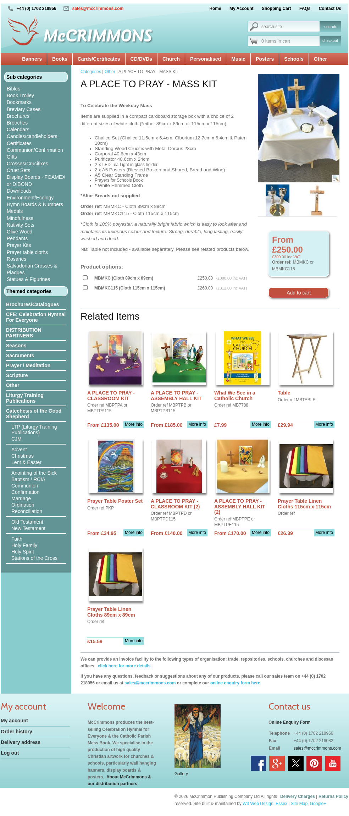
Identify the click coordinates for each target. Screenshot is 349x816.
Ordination (22, 505)
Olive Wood (19, 232)
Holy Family (24, 545)
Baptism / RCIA (28, 479)
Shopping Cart (276, 8)
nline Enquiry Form (291, 722)
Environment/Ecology (30, 197)
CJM (16, 439)
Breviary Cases (23, 109)
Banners (32, 59)
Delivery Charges (297, 796)
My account (14, 720)
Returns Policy (333, 796)
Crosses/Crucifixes (27, 163)
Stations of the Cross (34, 558)
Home (215, 8)
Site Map (299, 803)
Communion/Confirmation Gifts (35, 153)
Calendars (18, 129)
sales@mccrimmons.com (97, 8)
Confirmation (25, 492)
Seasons (16, 345)
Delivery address (20, 742)
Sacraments (20, 355)
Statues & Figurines (28, 279)
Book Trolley (20, 95)
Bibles (13, 89)
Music (238, 59)
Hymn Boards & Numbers (35, 204)
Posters (265, 59)
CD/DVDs (141, 59)
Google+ (318, 803)
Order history (16, 731)
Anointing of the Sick (34, 473)
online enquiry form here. (235, 682)
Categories (91, 71)
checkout (330, 40)
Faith (16, 539)
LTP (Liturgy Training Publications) (34, 429)
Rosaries (16, 259)
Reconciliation (26, 511)
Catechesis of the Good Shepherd (33, 413)
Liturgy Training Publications (25, 398)
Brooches (17, 123)
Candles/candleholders (32, 136)
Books (59, 59)
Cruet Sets (18, 170)
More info (134, 424)
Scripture (17, 375)
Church (171, 59)
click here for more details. (123, 665)
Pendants (17, 238)
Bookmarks (19, 102)
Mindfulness (20, 218)
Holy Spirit (22, 552)
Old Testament (27, 522)
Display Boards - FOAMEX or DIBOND (36, 180)
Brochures (18, 116)
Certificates (19, 143)
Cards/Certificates (99, 59)
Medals (15, 211)
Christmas (22, 456)
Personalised (205, 59)
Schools (293, 59)
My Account (241, 8)
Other (320, 59)
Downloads (19, 191)
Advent (19, 449)
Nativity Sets (20, 225)
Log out (10, 753)
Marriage (21, 498)
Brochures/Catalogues (32, 304)
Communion (24, 486)
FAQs (304, 8)
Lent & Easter (26, 462)
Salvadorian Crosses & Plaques (32, 269)
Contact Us (330, 8)
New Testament (28, 528)
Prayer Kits (19, 245)
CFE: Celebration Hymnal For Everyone (36, 317)
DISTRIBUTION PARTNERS (23, 332)
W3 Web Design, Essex (265, 803)
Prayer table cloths (27, 252)
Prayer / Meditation (28, 365)
